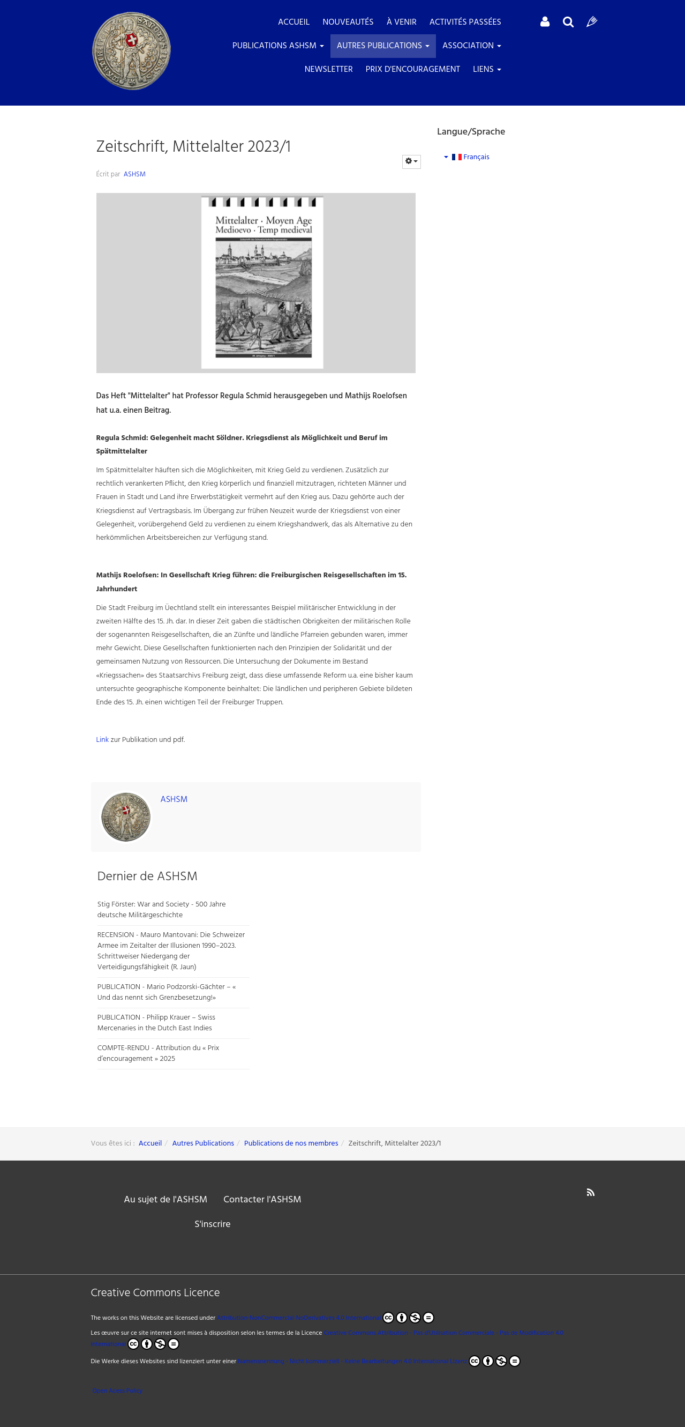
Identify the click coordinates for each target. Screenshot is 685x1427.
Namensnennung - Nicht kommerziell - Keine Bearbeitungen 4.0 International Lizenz (352, 1361)
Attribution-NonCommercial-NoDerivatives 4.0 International (325, 1318)
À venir (402, 22)
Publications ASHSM (278, 46)
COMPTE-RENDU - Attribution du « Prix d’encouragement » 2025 (158, 1053)
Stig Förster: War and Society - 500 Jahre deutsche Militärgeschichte (161, 909)
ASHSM (135, 174)
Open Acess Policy (117, 1391)
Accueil (150, 1144)
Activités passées (465, 22)
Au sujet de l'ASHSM (165, 1200)
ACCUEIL (294, 22)
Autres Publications (383, 46)
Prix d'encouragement (413, 70)
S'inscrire (212, 1224)
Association (471, 46)
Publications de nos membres (291, 1144)
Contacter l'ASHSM (262, 1200)
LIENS (487, 70)
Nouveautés (347, 22)
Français (467, 157)
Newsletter (329, 70)
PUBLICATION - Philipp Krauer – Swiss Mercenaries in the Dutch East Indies (156, 1023)
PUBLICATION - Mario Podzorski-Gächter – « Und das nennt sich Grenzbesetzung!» (166, 992)
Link (103, 740)
